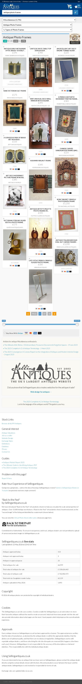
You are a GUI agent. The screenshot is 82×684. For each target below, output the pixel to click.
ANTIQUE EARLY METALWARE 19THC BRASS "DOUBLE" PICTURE (15, 50)
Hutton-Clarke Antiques (40, 216)
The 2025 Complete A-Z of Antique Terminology (41, 401)
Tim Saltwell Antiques (66, 206)
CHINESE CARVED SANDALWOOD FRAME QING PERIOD (66, 150)
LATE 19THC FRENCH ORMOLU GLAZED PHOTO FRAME (40, 261)
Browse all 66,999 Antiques (11, 423)
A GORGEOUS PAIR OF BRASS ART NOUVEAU (15, 138)
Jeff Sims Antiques (15, 144)
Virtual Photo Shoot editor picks (25, 518)
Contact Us (6, 452)
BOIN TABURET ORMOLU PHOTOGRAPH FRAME (66, 200)
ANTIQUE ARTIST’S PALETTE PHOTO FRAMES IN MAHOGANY (40, 211)
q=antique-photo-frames (39, 20)
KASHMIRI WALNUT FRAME (40, 161)
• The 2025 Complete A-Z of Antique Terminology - (26, 348)
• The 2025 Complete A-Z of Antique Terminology (19, 468)
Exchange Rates (7, 441)
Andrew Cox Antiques (66, 55)
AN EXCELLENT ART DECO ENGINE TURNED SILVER (66, 50)
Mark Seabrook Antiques (14, 55)
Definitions (6, 444)
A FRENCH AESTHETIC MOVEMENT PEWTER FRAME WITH (66, 99)
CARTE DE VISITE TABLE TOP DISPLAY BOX (40, 50)
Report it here (7, 478)
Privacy (4, 449)
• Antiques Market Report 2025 (13, 462)
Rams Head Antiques (14, 98)
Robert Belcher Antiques (66, 104)
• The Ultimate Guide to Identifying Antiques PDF (19, 465)
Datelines (5, 446)
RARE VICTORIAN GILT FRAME (15, 91)
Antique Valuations (8, 433)
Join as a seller (7, 435)
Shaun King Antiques (40, 55)
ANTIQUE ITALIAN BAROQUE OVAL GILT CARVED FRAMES (66, 241)
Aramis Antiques (40, 267)
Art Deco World (14, 182)
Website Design (7, 438)
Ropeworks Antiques (41, 167)
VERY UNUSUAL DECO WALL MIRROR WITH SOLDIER (40, 100)
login (79, 1)
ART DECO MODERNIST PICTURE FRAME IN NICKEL (14, 176)
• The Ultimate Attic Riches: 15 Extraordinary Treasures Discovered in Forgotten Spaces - (40, 345)
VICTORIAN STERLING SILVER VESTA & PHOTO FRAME (15, 221)
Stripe (20, 333)
